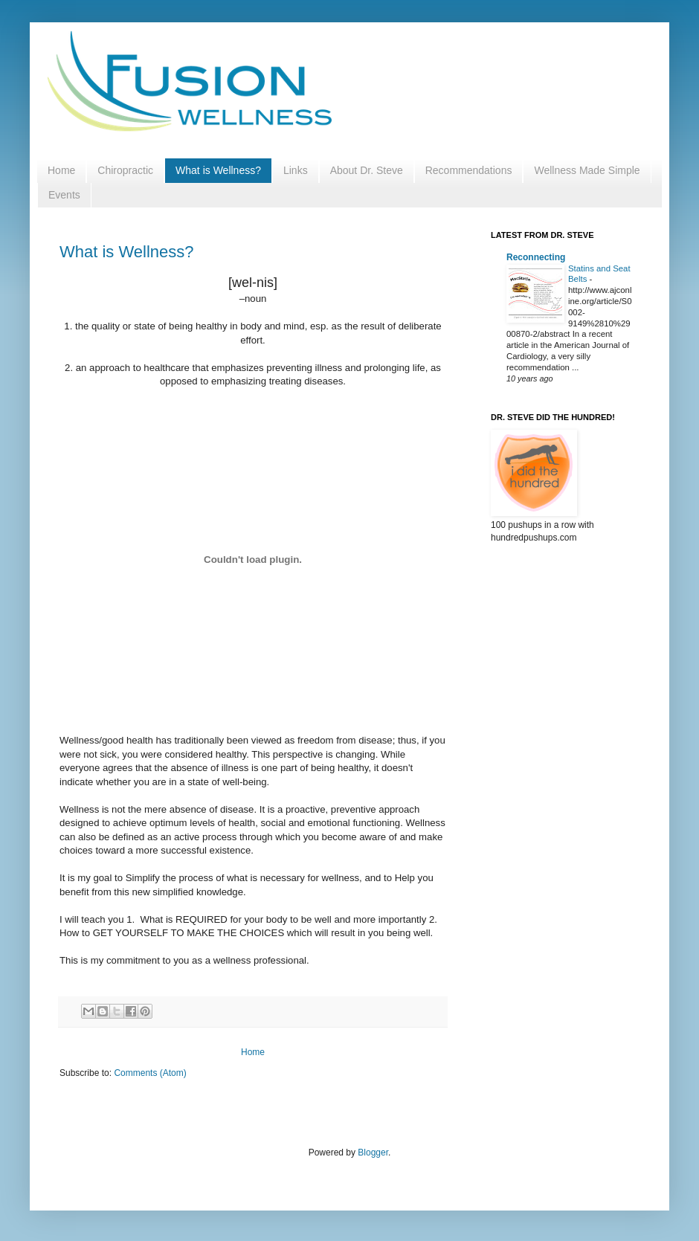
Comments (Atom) (150, 1073)
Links (295, 170)
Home (61, 170)
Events (64, 195)
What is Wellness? (218, 170)
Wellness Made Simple (587, 170)
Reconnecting (535, 257)
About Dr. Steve (366, 170)
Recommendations (468, 170)
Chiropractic (125, 170)
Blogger (373, 1152)
